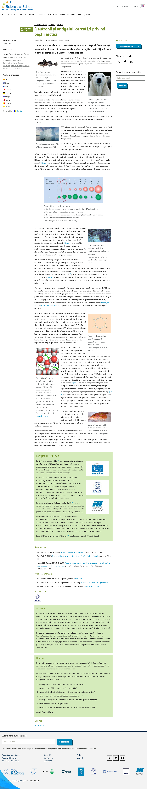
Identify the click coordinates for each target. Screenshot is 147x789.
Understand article (26, 29)
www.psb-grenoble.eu (100, 582)
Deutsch (7, 93)
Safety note (48, 758)
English (6, 83)
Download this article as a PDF (129, 46)
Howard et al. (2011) (43, 416)
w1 (70, 274)
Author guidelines (84, 14)
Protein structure (9, 68)
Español (7, 106)
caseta (49, 277)
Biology (11, 54)
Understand (40, 14)
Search (135, 6)
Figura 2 (74, 382)
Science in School (40, 24)
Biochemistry (18, 60)
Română (7, 103)
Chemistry (19, 54)
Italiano (6, 100)
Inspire (31, 14)
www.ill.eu (79, 578)
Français (7, 90)
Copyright (47, 755)
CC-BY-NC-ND (39, 725)
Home (4, 14)
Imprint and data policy (10, 761)
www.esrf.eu (85, 582)
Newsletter (125, 6)
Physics (26, 54)
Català (6, 79)
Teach (49, 14)
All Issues (23, 14)
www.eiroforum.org (91, 586)
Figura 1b (68, 243)
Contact (116, 6)
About (62, 14)
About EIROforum (9, 758)
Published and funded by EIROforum (14, 781)
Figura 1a (45, 163)
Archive (79, 755)
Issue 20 (60, 24)
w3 (68, 535)
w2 (40, 277)
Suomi (6, 86)
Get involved (71, 14)
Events (55, 14)
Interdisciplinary (16, 65)
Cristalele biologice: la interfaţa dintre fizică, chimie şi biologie (75, 556)
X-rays (19, 68)
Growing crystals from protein (71, 552)
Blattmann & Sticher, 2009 (51, 305)
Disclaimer (48, 761)
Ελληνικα (7, 96)
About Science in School (11, 755)
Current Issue (13, 14)
